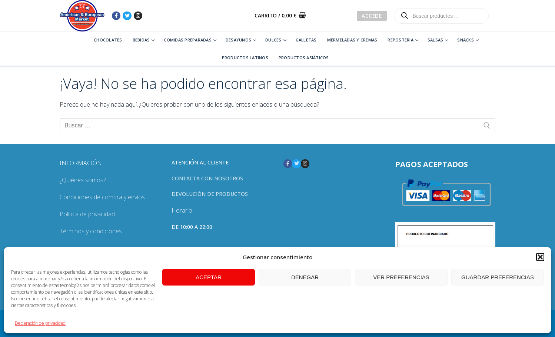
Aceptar (209, 277)
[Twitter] (127, 15)
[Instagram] (138, 15)
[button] (540, 257)
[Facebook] (116, 15)
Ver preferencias (401, 277)
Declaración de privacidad (40, 323)
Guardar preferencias (497, 277)
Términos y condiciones (91, 231)
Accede (372, 15)
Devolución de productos (210, 193)
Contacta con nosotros (207, 178)
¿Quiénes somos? (83, 180)
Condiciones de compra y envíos (102, 197)
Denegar (305, 277)
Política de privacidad (87, 214)
